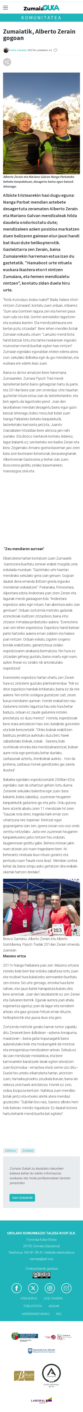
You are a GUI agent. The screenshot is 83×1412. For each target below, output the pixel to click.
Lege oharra (53, 1298)
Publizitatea (33, 1306)
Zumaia (27, 1150)
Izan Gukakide (22, 1198)
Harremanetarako (36, 1314)
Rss (59, 1314)
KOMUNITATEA (41, 17)
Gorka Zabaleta (18, 50)
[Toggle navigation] (5, 7)
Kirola (10, 1150)
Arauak (54, 1306)
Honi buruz (29, 1298)
